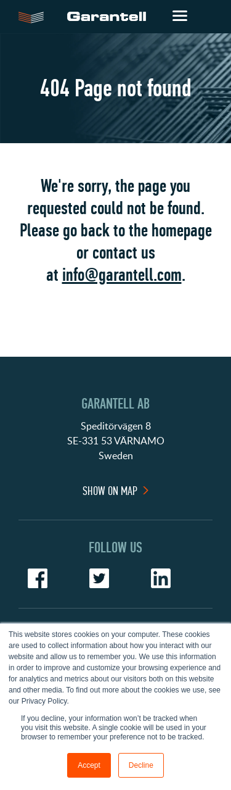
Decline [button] (141, 765)
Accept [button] (89, 765)
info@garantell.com (122, 275)
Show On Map (110, 491)
